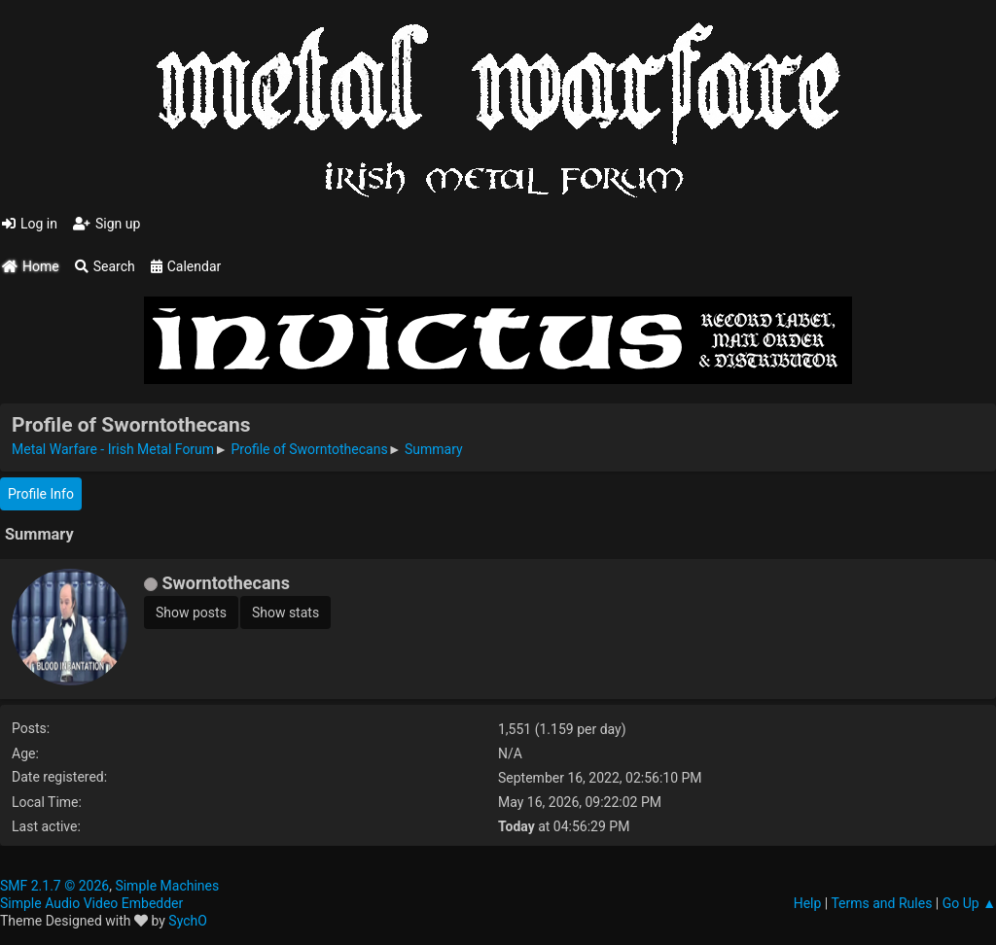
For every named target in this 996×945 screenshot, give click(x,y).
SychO (187, 920)
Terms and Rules (881, 903)
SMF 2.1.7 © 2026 (54, 885)
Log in (29, 223)
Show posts (191, 612)
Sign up (106, 223)
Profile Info (41, 494)
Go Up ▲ (969, 903)
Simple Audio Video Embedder (91, 903)
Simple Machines (167, 885)
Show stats (285, 612)
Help (808, 903)
